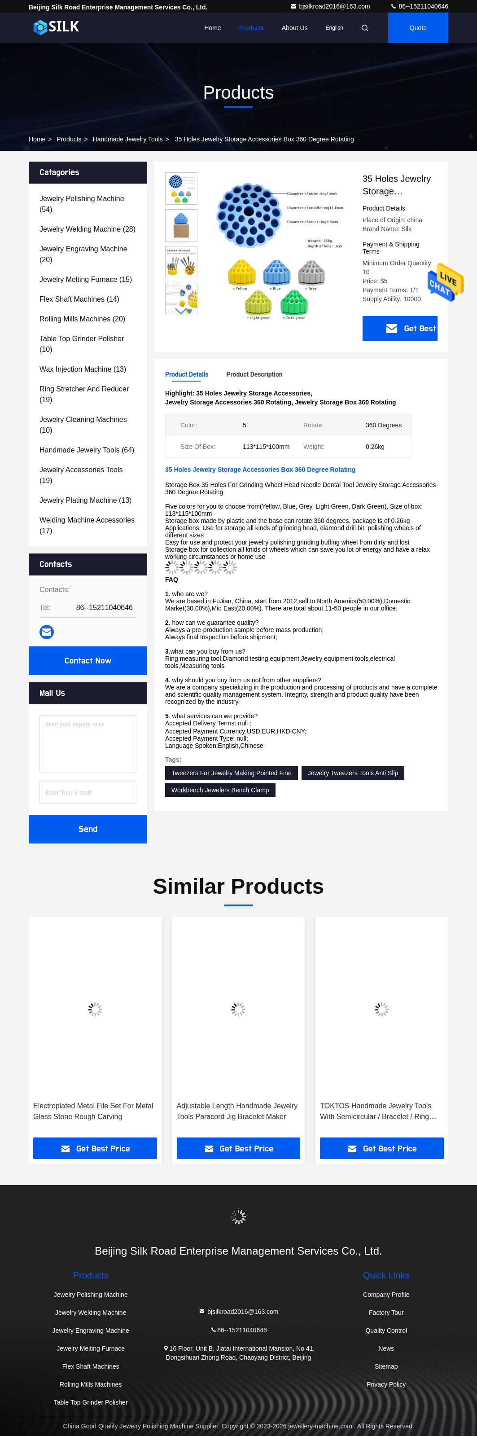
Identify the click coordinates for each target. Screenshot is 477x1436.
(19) (84, 394)
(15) (85, 279)
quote (418, 27)
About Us (295, 27)
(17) (87, 525)
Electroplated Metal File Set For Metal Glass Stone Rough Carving (93, 1111)
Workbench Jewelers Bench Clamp (220, 790)
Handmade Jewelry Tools (128, 139)
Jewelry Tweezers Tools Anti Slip (353, 773)
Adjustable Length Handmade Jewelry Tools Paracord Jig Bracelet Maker (237, 1111)
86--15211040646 (419, 6)
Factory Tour (386, 1312)
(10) (81, 344)
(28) (87, 229)
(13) (82, 369)
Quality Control (386, 1330)
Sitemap (386, 1366)
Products (251, 27)
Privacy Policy (386, 1384)
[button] (181, 311)
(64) (86, 450)
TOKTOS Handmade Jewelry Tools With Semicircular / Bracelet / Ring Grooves (375, 1112)
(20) (83, 254)
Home (212, 27)
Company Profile (386, 1294)
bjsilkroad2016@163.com (331, 6)
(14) (79, 299)
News (386, 1348)
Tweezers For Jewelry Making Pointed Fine (231, 773)
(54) (81, 204)
